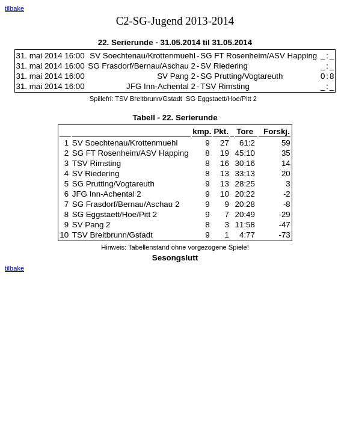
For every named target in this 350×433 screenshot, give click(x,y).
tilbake (14, 8)
